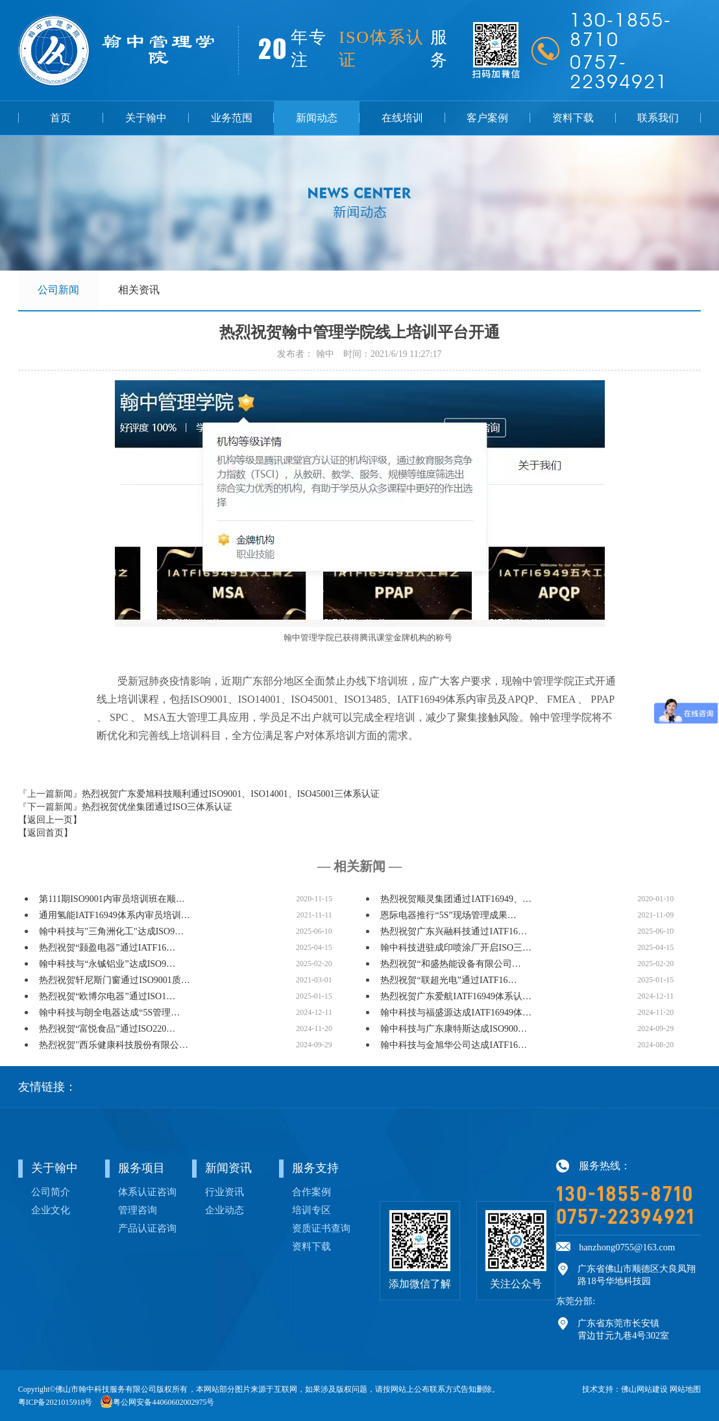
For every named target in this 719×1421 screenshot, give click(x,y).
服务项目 (141, 1167)
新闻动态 (316, 117)
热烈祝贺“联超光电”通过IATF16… (448, 980)
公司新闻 (58, 289)
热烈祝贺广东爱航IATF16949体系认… (455, 996)
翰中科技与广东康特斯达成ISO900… (453, 1029)
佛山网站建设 (644, 1389)
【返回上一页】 (50, 820)
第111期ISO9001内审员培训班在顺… (112, 899)
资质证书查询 (321, 1227)
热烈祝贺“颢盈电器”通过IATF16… (107, 948)
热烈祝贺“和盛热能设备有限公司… (450, 964)
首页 (60, 117)
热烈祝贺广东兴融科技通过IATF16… (453, 931)
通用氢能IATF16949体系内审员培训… (114, 915)
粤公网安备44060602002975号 (163, 1402)
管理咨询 (137, 1209)
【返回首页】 (45, 833)
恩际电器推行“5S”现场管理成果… (448, 915)
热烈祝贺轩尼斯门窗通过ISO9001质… (114, 980)
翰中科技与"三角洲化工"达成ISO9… (111, 931)
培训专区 (311, 1209)
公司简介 (50, 1191)
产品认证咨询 (147, 1227)
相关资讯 (139, 289)
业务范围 (231, 117)
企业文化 (50, 1209)
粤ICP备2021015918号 (55, 1402)
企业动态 (224, 1209)
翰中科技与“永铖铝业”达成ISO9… (107, 964)
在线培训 (402, 117)
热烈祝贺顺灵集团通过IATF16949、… (455, 899)
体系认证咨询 (147, 1191)
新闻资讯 (228, 1167)
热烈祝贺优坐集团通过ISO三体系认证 (157, 807)
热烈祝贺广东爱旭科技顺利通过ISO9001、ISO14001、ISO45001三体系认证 (231, 794)
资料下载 (573, 117)
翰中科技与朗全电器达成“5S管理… (109, 1012)
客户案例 (487, 117)
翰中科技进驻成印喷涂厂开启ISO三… (455, 948)
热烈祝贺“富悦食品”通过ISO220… (107, 1029)
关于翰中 (146, 117)
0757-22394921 (625, 1216)
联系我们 (658, 117)
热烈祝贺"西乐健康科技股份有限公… (113, 1045)
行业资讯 (224, 1191)
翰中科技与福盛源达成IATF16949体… (455, 1012)
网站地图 (685, 1389)
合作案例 (311, 1191)
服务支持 (315, 1167)
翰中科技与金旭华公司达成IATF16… (453, 1045)
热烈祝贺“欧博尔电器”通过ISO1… (107, 996)
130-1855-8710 (625, 1194)
